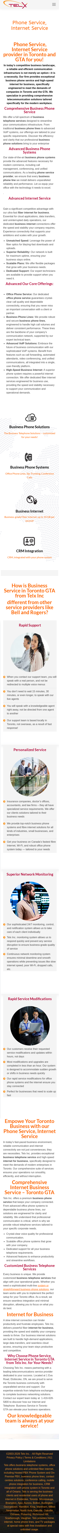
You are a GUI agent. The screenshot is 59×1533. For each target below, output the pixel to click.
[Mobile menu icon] (54, 4)
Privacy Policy (14, 1457)
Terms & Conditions (35, 1457)
